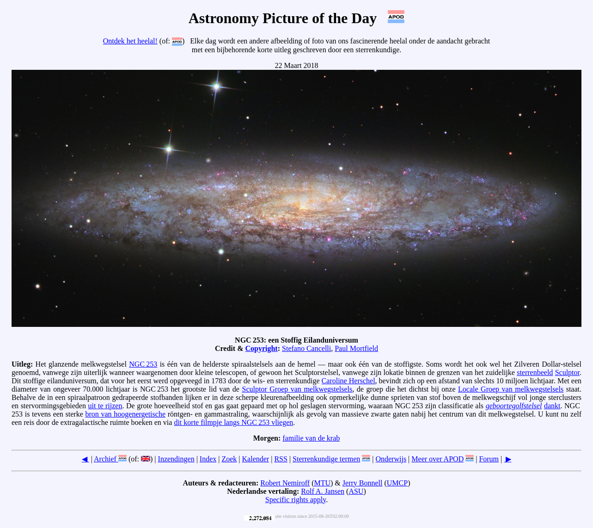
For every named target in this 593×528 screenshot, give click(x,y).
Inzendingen (176, 459)
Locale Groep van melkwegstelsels (510, 389)
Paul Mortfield (356, 348)
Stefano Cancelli (306, 348)
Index (208, 459)
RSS (280, 459)
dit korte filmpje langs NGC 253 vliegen (233, 422)
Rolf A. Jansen (322, 491)
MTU (322, 483)
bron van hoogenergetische (125, 414)
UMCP (397, 483)
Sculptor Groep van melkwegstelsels (297, 389)
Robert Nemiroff (285, 483)
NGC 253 (143, 364)
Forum (489, 459)
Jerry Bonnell (362, 483)
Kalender (255, 459)
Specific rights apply (295, 499)
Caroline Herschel (348, 381)
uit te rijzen (105, 406)
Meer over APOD (437, 459)
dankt (552, 406)
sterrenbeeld (535, 372)
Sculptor (567, 372)
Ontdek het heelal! (130, 41)
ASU (355, 491)
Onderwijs (390, 459)
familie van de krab (311, 438)
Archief (105, 459)
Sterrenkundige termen (326, 459)
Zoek (229, 459)
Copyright (261, 348)
